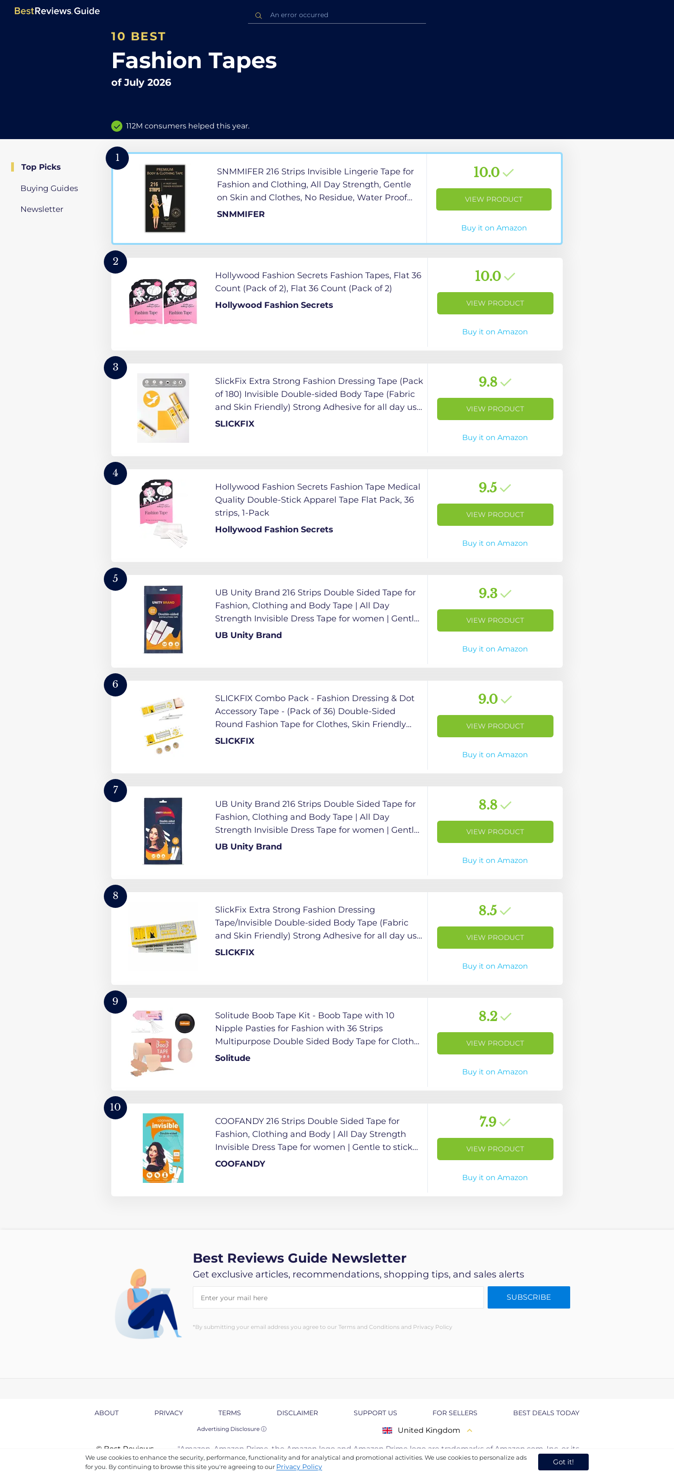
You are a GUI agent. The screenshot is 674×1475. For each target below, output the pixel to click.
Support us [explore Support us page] (375, 1413)
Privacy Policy (299, 1466)
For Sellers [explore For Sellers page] (454, 1413)
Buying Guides (49, 188)
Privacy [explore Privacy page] (168, 1413)
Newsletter (42, 209)
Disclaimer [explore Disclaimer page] (297, 1413)
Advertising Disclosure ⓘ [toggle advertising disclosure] (232, 1428)
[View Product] (337, 198)
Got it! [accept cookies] (563, 1461)
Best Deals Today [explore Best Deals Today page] (546, 1413)
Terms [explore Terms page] (229, 1413)
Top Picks (41, 167)
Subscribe (529, 1297)
